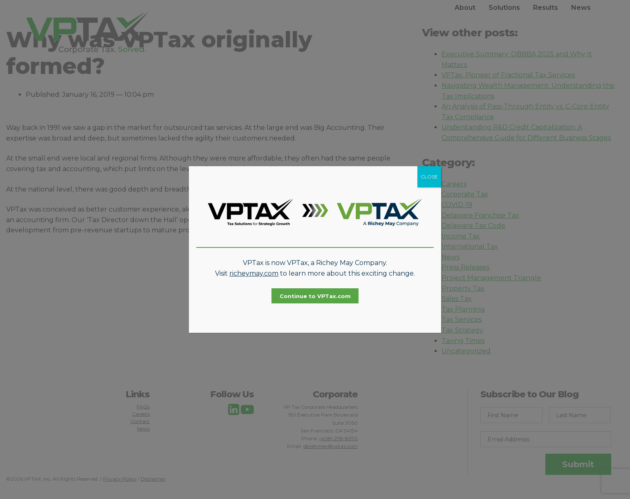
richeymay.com (253, 273)
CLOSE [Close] (429, 177)
